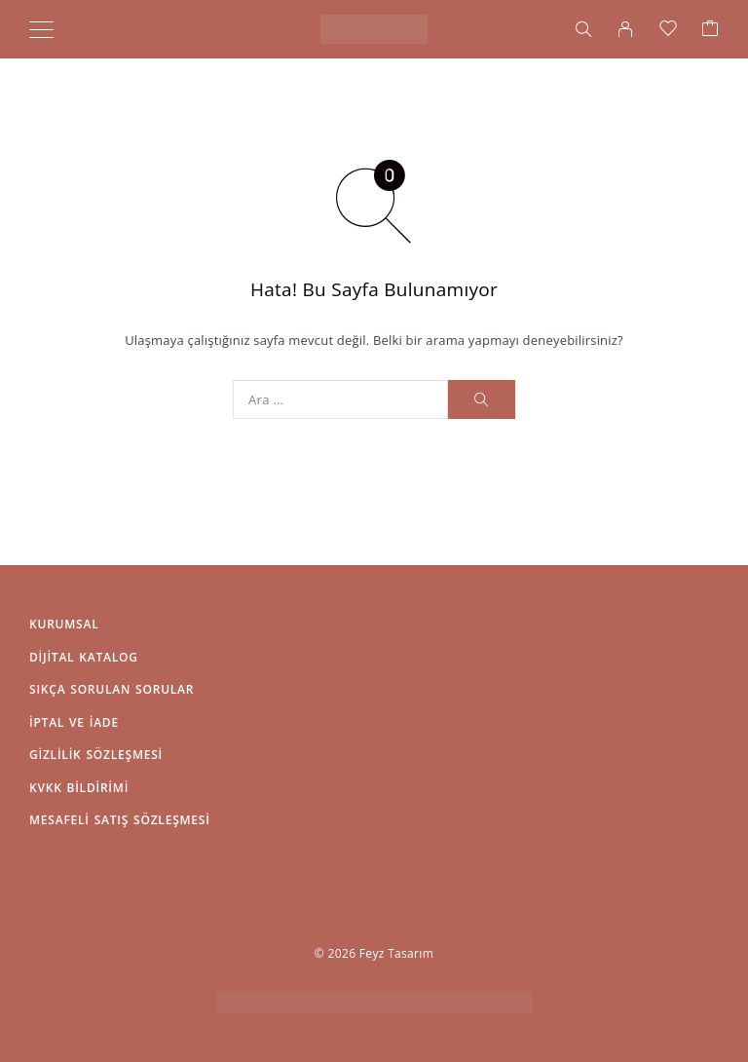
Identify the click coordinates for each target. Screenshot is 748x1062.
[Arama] (583, 29)
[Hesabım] (625, 29)
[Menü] (41, 29)
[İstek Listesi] (668, 29)
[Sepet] (710, 29)
